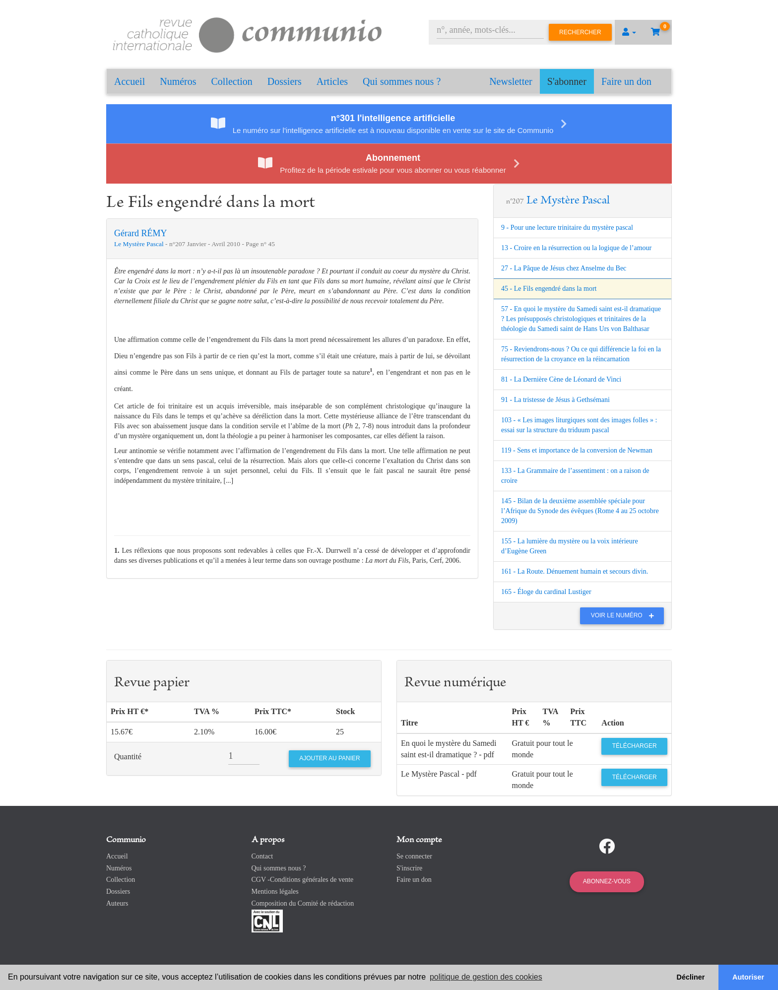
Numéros (178, 81)
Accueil (129, 81)
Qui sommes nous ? (402, 81)
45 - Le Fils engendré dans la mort (548, 288)
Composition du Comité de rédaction (303, 903)
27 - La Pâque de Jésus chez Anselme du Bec (563, 268)
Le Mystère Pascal (139, 244)
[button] (629, 32)
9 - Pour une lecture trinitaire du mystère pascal (567, 227)
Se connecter (414, 856)
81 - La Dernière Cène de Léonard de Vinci (561, 379)
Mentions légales (275, 891)
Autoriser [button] (748, 977)
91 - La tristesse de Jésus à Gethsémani (555, 399)
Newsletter (510, 81)
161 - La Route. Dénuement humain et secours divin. (574, 571)
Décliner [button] (691, 977)
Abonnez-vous (607, 881)
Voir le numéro (625, 615)
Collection (232, 81)
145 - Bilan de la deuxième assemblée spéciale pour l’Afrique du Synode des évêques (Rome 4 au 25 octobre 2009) (580, 511)
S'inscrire (409, 868)
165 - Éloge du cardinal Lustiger (546, 591)
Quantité (127, 756)
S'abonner (566, 81)
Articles (332, 81)
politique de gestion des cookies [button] (486, 977)
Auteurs (117, 903)
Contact (262, 856)
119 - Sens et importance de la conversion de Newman (576, 450)
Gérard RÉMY (140, 233)
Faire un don (626, 81)
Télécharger (634, 745)
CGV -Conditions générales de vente (303, 879)
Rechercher (580, 32)
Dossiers (284, 81)
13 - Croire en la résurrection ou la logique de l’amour (576, 248)
